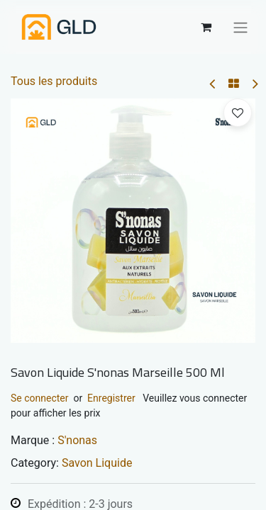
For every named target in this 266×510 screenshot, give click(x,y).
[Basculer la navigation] (240, 26)
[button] (237, 112)
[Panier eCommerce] (206, 27)
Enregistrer (111, 398)
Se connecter (39, 398)
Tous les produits (54, 81)
